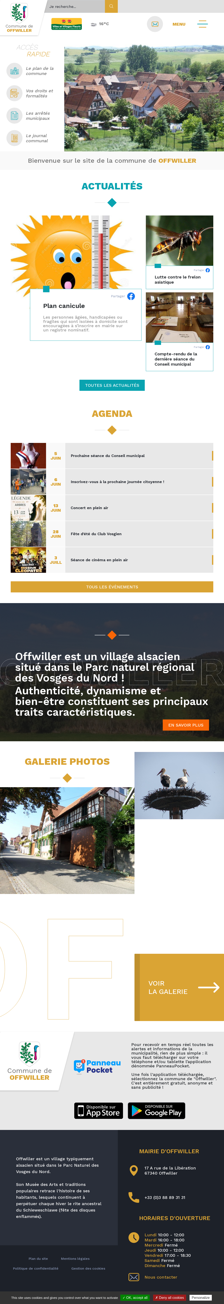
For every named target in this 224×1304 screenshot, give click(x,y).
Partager (123, 296)
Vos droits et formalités (29, 93)
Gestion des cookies (88, 1268)
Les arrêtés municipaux (28, 116)
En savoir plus (185, 725)
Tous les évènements (112, 586)
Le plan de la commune (29, 71)
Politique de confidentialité (35, 1268)
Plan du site (38, 1259)
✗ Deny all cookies (169, 1298)
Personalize (201, 1298)
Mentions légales (75, 1259)
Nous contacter (152, 1277)
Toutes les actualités (112, 385)
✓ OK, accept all (135, 1298)
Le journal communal (27, 138)
